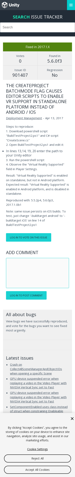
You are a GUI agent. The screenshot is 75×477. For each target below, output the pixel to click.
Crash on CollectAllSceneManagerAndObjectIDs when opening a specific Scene (36, 368)
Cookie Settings (37, 449)
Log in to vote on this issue (28, 237)
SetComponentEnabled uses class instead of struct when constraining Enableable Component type (39, 411)
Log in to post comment (26, 295)
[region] (37, 445)
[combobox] (37, 27)
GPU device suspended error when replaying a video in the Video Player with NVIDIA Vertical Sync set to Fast (38, 383)
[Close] (72, 418)
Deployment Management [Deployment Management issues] (24, 118)
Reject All (37, 458)
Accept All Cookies (37, 470)
